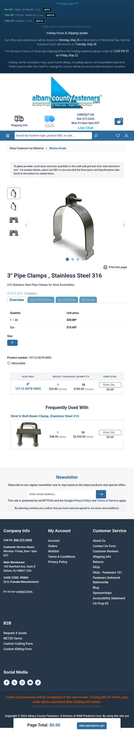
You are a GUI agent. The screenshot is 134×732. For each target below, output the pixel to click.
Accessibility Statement (109, 598)
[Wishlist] (118, 135)
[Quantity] (110, 384)
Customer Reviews (105, 551)
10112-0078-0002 (28, 388)
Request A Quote (15, 633)
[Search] (96, 135)
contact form (24, 591)
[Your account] (126, 135)
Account (53, 540)
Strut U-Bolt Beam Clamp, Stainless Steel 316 (45, 416)
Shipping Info (102, 556)
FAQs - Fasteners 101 (107, 572)
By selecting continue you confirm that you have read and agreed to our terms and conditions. (67, 508)
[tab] (67, 300)
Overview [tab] (16, 300)
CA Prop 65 (100, 603)
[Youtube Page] (30, 682)
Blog (96, 587)
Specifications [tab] (41, 300)
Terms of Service (107, 500)
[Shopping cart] (119, 121)
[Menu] (7, 135)
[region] (67, 225)
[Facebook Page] (6, 682)
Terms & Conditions (61, 556)
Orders (52, 546)
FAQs (96, 567)
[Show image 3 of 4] (77, 259)
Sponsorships (102, 593)
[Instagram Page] (22, 682)
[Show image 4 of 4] (83, 259)
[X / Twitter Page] (14, 682)
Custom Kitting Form (17, 649)
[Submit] (101, 494)
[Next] (124, 225)
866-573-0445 (85, 119)
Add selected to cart (91, 725)
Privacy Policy (82, 500)
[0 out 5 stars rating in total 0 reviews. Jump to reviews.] (22, 293)
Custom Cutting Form (18, 643)
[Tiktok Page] (38, 682)
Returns (98, 562)
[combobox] (53, 135)
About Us (99, 540)
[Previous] (26, 225)
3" (12, 342)
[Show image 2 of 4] (72, 259)
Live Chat (85, 128)
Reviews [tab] (88, 300)
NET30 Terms (12, 638)
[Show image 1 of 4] (67, 259)
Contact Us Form (104, 546)
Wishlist (53, 551)
